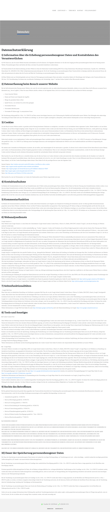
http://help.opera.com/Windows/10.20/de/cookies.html (19, 173)
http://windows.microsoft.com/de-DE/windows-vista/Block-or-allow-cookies (30, 164)
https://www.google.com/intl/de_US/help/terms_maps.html (16, 373)
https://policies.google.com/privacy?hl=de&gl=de (92, 279)
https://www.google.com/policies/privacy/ (87, 308)
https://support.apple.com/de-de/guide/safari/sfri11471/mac (20, 171)
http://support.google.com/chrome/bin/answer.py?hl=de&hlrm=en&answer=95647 (27, 168)
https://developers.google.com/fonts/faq (43, 308)
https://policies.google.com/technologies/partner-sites (85, 281)
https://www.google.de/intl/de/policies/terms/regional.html (45, 371)
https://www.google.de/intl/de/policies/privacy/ (13, 377)
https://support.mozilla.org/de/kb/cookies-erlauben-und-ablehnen (22, 166)
